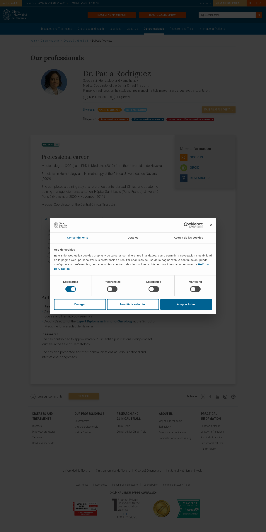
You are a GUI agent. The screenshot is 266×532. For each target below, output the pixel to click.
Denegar (79, 304)
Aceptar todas (186, 304)
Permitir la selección (133, 304)
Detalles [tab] (133, 237)
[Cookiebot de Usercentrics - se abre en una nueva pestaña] (186, 225)
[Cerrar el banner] (210, 225)
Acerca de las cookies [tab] (188, 237)
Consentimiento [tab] (77, 237)
